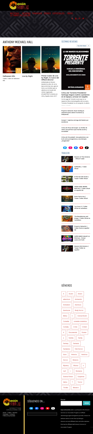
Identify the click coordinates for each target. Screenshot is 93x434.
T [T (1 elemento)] (72, 382)
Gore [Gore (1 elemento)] (64, 354)
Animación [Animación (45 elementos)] (78, 299)
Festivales (6, 414)
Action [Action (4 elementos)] (80, 294)
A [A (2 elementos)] (63, 294)
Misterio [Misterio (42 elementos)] (75, 360)
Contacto (12, 414)
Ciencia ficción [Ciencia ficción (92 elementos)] (82, 316)
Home (4, 412)
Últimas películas (20, 15)
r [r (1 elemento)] (70, 371)
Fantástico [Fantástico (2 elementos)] (66, 349)
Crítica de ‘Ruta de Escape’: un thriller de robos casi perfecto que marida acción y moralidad (74, 129)
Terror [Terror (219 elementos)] (80, 382)
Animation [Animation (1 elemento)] (66, 305)
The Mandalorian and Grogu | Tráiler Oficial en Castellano (82, 218)
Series (47, 13)
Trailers (9, 412)
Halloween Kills (9, 76)
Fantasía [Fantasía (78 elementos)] (76, 343)
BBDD (70, 13)
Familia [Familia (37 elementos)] (71, 338)
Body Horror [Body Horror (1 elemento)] (79, 310)
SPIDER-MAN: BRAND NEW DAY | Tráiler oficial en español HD (82, 188)
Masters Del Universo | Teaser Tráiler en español (81, 248)
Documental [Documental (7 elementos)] (73, 332)
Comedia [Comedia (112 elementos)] (66, 321)
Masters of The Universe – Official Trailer (82, 158)
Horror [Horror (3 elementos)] (65, 360)
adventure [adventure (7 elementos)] (66, 299)
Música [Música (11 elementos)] (75, 365)
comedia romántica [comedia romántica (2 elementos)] (80, 321)
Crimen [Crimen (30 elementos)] (84, 327)
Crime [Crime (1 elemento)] (75, 327)
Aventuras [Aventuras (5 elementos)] (66, 310)
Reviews (26, 13)
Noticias (14, 13)
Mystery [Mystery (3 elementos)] (66, 365)
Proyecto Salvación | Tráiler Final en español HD (81, 228)
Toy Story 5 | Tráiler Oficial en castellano (80, 207)
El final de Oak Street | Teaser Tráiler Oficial (81, 177)
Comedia (68, 105)
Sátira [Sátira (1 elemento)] (65, 382)
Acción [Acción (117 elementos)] (71, 294)
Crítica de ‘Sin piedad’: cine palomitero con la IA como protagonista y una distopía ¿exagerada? (74, 139)
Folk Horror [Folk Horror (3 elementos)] (79, 349)
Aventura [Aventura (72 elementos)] (78, 305)
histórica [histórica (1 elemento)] (84, 354)
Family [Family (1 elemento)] (80, 338)
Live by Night (27, 76)
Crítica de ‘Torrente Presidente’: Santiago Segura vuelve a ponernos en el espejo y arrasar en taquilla (75, 95)
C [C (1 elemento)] (72, 316)
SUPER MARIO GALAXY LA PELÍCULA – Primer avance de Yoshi (82, 238)
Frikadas (37, 13)
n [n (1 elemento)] (83, 365)
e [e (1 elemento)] (63, 338)
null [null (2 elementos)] (64, 371)
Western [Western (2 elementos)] (76, 388)
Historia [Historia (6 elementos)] (74, 354)
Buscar (63, 400)
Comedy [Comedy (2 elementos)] (66, 327)
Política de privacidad (9, 415)
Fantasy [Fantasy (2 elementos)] (65, 343)
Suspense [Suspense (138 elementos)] (81, 377)
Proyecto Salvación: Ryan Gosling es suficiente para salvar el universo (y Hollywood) (72, 112)
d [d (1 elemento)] (63, 332)
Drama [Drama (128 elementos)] (84, 332)
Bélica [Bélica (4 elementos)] (65, 316)
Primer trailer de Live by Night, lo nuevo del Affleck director (50, 78)
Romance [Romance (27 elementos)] (79, 371)
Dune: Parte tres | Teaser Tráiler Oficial (81, 197)
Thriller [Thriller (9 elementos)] (65, 388)
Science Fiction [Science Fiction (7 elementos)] (68, 377)
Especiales (58, 13)
